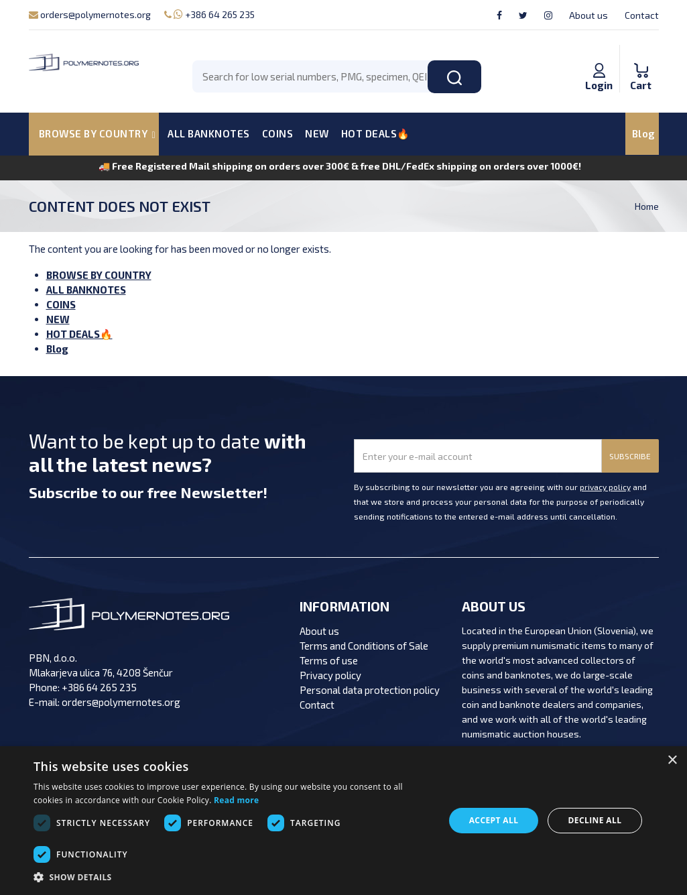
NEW (317, 133)
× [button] (672, 761)
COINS (278, 133)
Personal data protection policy (370, 690)
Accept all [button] (494, 820)
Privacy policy (330, 675)
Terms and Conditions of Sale (364, 646)
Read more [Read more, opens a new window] (236, 800)
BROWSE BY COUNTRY (98, 275)
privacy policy (605, 486)
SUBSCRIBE (630, 456)
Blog (643, 133)
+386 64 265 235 (209, 14)
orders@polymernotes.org (90, 14)
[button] (233, 877)
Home (647, 206)
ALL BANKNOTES (209, 133)
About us (588, 15)
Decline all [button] (595, 820)
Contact (642, 15)
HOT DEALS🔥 (375, 133)
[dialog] (343, 820)
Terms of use (329, 660)
